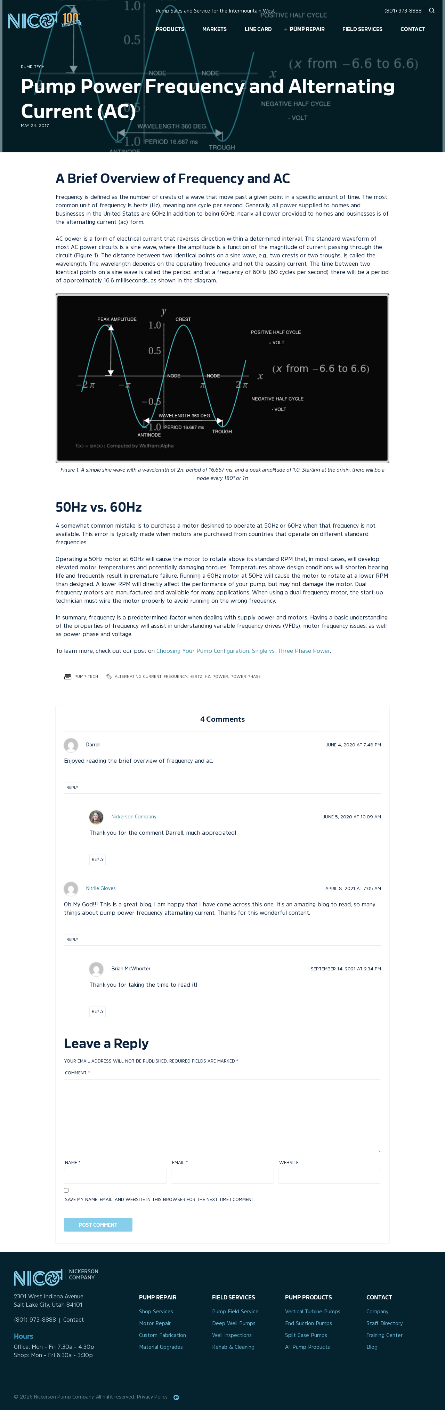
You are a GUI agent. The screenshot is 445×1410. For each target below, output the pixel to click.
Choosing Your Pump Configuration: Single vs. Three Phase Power (243, 651)
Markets (214, 28)
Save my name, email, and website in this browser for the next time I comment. (160, 1199)
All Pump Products (307, 1347)
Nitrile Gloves (101, 888)
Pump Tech (32, 67)
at (353, 745)
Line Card (258, 28)
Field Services (362, 28)
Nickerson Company (134, 817)
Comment (77, 1073)
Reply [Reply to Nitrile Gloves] (72, 940)
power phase (245, 677)
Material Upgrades (161, 1347)
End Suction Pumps (308, 1324)
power (220, 677)
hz (207, 677)
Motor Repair (155, 1324)
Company (377, 1312)
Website (289, 1163)
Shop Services (156, 1312)
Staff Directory (384, 1324)
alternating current (138, 677)
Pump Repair (307, 28)
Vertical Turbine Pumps (312, 1312)
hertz (195, 677)
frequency (175, 677)
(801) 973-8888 (403, 11)
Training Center (384, 1335)
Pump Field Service (235, 1312)
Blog (372, 1347)
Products (170, 28)
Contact (412, 28)
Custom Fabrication (162, 1335)
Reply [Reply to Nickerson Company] (98, 860)
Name (72, 1163)
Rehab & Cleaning (233, 1347)
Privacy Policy (152, 1397)
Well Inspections (232, 1335)
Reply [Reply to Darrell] (72, 788)
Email (180, 1163)
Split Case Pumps (306, 1335)
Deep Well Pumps (234, 1324)
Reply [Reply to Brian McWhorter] (98, 1012)
